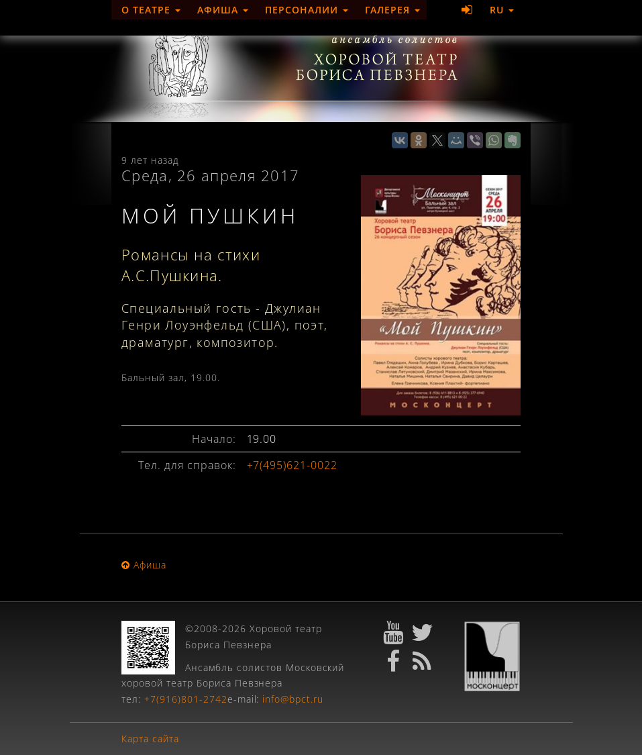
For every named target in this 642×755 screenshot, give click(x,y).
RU (502, 9)
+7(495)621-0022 (292, 465)
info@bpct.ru (292, 699)
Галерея (393, 9)
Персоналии (306, 9)
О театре (150, 9)
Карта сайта (150, 738)
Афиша (222, 9)
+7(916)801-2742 (185, 699)
